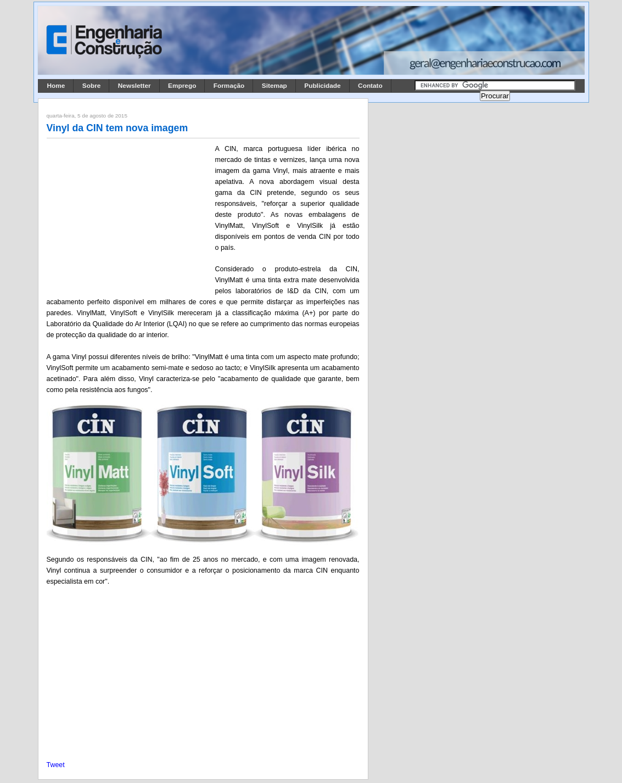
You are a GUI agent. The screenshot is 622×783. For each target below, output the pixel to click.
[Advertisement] (129, 215)
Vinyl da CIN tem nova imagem (117, 127)
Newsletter (134, 86)
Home (56, 86)
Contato (370, 86)
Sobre (91, 86)
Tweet (56, 765)
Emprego (182, 86)
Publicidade (322, 86)
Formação (229, 86)
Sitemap (274, 86)
